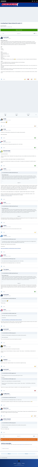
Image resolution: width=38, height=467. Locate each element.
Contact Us (19, 463)
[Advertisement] (19, 14)
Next (35, 33)
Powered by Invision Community (19, 465)
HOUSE (13, 298)
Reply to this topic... (5, 448)
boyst (13, 258)
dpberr (13, 378)
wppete (13, 373)
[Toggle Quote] (2, 172)
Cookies (23, 463)
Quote (4, 79)
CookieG (13, 313)
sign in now (22, 444)
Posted (7, 38)
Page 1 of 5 (19, 33)
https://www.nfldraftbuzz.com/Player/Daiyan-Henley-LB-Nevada (11, 248)
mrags (13, 422)
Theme (14, 463)
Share (9, 453)
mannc (13, 239)
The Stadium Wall (9, 26)
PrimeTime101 (4, 25)
